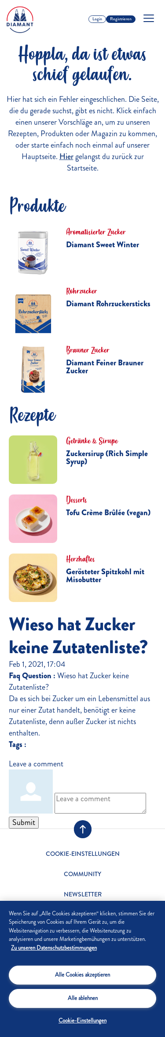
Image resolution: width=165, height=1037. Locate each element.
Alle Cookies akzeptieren (82, 975)
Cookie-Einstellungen (83, 854)
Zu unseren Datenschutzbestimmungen (54, 948)
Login (97, 19)
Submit (23, 822)
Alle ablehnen (83, 998)
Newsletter (83, 894)
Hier (66, 156)
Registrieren (121, 19)
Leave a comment (36, 763)
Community (82, 874)
